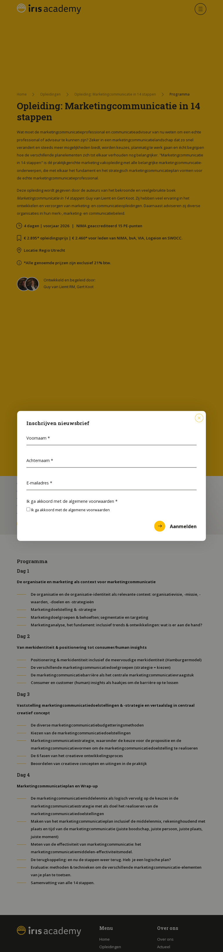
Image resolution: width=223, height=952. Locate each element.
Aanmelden (175, 526)
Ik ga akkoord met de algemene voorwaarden (72, 501)
